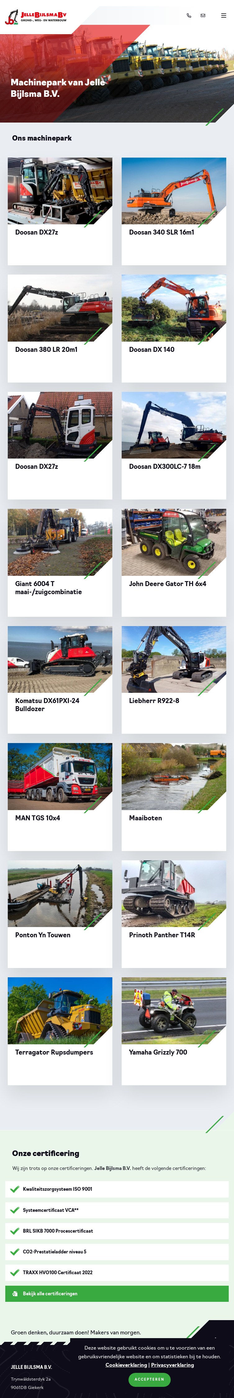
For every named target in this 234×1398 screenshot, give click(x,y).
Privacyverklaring (172, 1365)
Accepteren (149, 1380)
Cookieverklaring (126, 1365)
